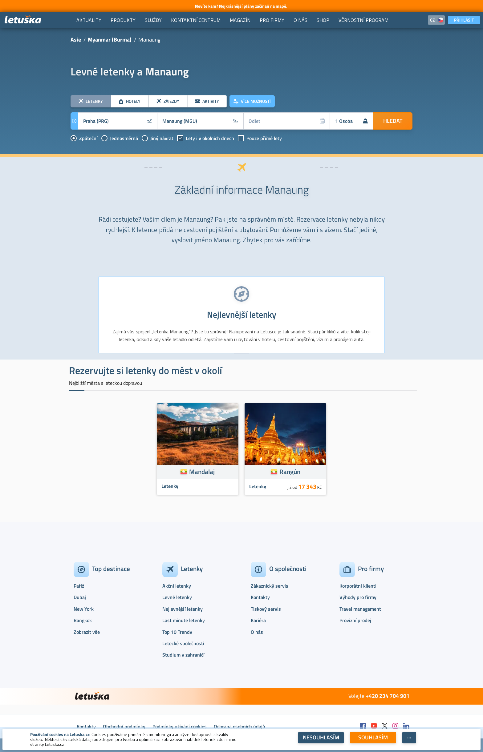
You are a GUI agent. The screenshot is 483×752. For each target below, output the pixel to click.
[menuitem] (88, 20)
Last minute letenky (183, 620)
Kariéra (258, 620)
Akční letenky (176, 585)
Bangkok (83, 620)
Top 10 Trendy (177, 632)
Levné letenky (177, 597)
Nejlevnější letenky (182, 609)
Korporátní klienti (357, 585)
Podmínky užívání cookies (179, 726)
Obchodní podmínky (124, 726)
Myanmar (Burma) (110, 39)
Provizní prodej (355, 620)
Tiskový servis (266, 609)
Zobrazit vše (87, 632)
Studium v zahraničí (183, 654)
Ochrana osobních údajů (239, 726)
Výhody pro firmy (357, 597)
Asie (76, 39)
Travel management (360, 609)
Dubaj (80, 597)
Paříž (79, 585)
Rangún (289, 471)
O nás (257, 632)
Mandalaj (202, 471)
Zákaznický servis (269, 585)
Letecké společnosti (183, 643)
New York (84, 609)
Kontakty (260, 597)
